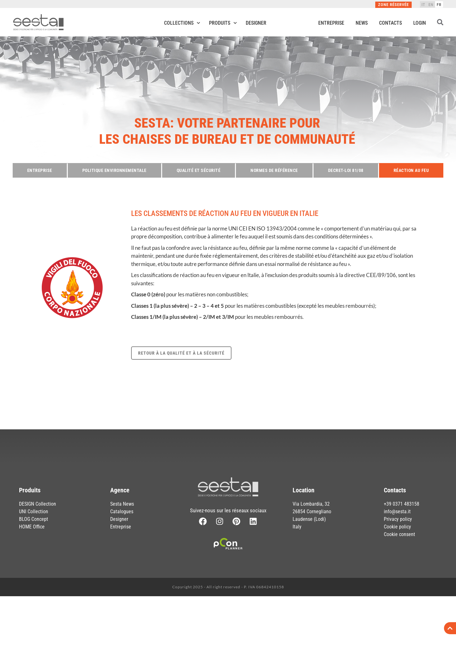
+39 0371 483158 (401, 504)
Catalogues (121, 512)
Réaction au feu (411, 170)
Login (419, 23)
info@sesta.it (397, 512)
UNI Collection (33, 512)
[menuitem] (423, 4)
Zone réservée (393, 4)
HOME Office (32, 527)
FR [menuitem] (439, 4)
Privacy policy (398, 519)
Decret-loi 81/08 (346, 170)
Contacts (390, 23)
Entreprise (331, 23)
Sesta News (122, 504)
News (362, 23)
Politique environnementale (114, 170)
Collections (182, 23)
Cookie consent (399, 534)
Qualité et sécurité (199, 170)
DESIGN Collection (37, 504)
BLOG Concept (33, 519)
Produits (223, 23)
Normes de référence (274, 170)
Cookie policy (397, 527)
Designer (256, 23)
